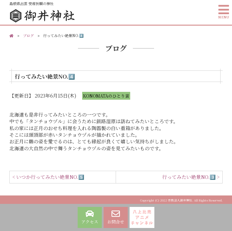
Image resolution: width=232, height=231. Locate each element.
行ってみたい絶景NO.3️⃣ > (191, 176)
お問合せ (115, 217)
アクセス (89, 217)
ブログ (28, 35)
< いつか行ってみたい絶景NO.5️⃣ (48, 176)
